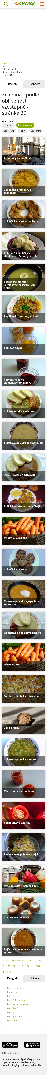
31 (14, 966)
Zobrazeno (9, 130)
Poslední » (8, 971)
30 (9, 966)
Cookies (23, 1065)
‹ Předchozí (17, 960)
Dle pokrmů (12, 1008)
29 (4, 966)
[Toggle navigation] (42, 4)
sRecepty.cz (7, 63)
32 (18, 966)
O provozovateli (10, 1062)
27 (35, 960)
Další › (38, 966)
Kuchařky (34, 84)
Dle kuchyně (13, 992)
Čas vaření (36, 130)
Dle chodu (12, 1020)
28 (40, 960)
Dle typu (11, 1012)
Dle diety (11, 996)
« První (6, 960)
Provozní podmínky (22, 1059)
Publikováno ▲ (25, 125)
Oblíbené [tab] (34, 978)
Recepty (5, 66)
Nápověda (36, 1065)
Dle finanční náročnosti (18, 1004)
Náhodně (8, 125)
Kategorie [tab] (12, 978)
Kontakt (38, 1059)
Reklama (6, 1059)
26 (30, 960)
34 (28, 966)
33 (23, 966)
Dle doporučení (14, 1016)
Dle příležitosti (14, 988)
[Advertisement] (23, 33)
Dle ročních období (16, 1000)
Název (22, 130)
